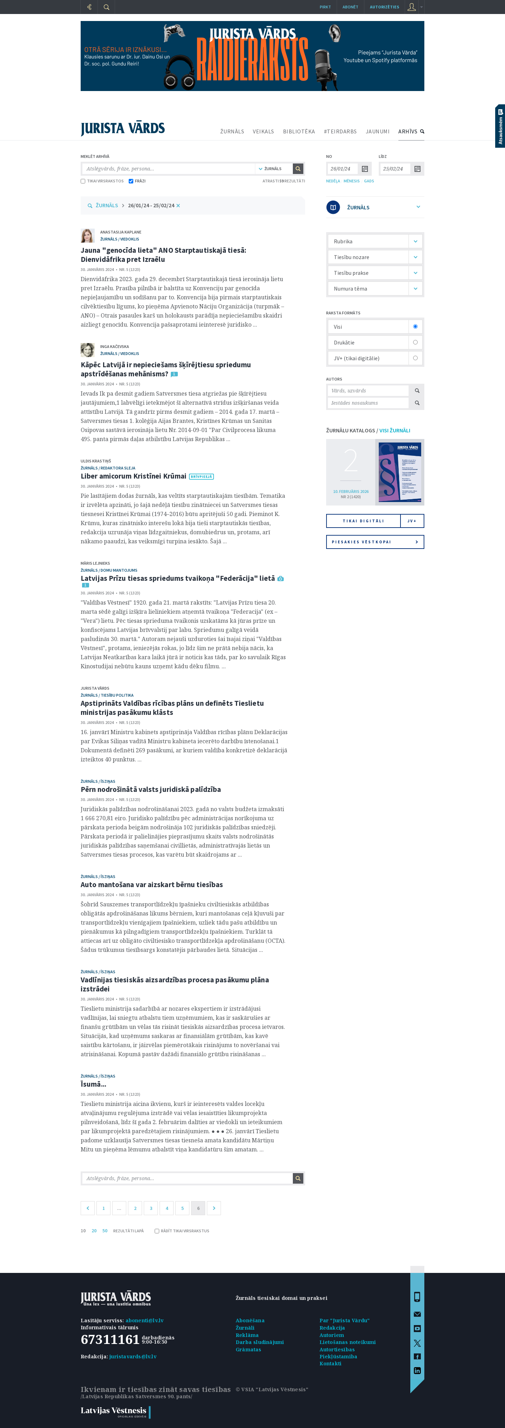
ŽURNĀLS (232, 131)
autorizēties (384, 6)
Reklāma (247, 1335)
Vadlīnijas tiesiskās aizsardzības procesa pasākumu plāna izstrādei (175, 984)
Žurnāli (245, 1327)
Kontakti (330, 1363)
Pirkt (325, 6)
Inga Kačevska (114, 346)
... (119, 1208)
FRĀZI (137, 180)
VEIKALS (263, 131)
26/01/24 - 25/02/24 (151, 205)
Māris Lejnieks (95, 563)
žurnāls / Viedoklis (119, 239)
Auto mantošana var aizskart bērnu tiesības (152, 884)
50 (104, 1230)
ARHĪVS (407, 131)
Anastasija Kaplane (120, 232)
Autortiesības (337, 1349)
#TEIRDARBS (340, 131)
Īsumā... (93, 1084)
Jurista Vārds (95, 688)
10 (83, 1230)
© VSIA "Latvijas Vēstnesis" (272, 1389)
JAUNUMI (378, 131)
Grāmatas (249, 1349)
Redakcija (332, 1327)
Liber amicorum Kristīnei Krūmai (134, 476)
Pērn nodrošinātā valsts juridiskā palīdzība (151, 789)
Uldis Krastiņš (96, 461)
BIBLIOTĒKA (299, 131)
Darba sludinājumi (260, 1342)
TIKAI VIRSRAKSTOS (102, 180)
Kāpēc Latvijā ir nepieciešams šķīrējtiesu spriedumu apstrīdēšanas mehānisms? (166, 369)
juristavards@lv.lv (132, 1356)
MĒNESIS (352, 180)
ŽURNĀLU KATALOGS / (368, 430)
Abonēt (350, 6)
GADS (369, 180)
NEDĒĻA (333, 180)
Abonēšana (250, 1320)
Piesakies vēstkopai (375, 541)
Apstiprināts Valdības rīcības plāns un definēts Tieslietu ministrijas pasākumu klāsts (172, 707)
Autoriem (331, 1335)
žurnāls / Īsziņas (98, 781)
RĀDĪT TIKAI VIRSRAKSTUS (182, 1230)
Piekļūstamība (338, 1356)
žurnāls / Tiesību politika (107, 695)
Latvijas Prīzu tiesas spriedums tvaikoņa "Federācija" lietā (178, 578)
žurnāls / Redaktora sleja (108, 468)
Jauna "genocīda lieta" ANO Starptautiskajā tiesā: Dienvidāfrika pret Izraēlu (163, 254)
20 (94, 1230)
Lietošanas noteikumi (347, 1342)
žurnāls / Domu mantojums (109, 570)
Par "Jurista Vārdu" (344, 1320)
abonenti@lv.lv (145, 1320)
